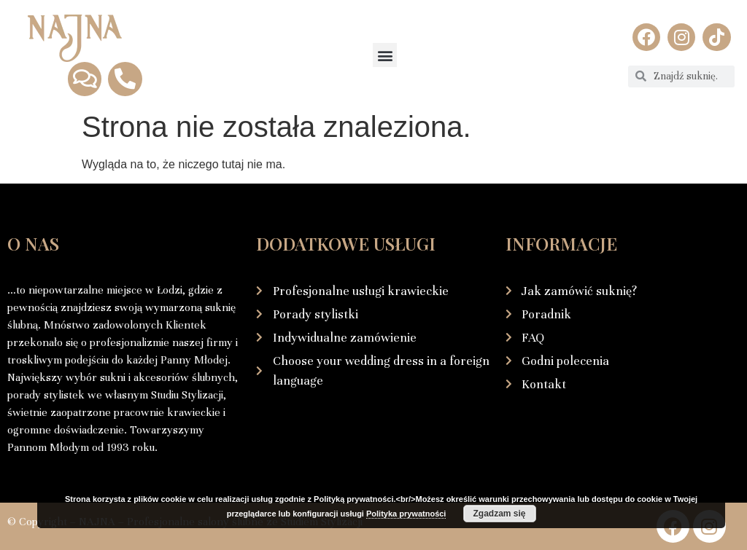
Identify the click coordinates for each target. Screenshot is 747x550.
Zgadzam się (499, 513)
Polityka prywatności (406, 513)
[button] (385, 55)
